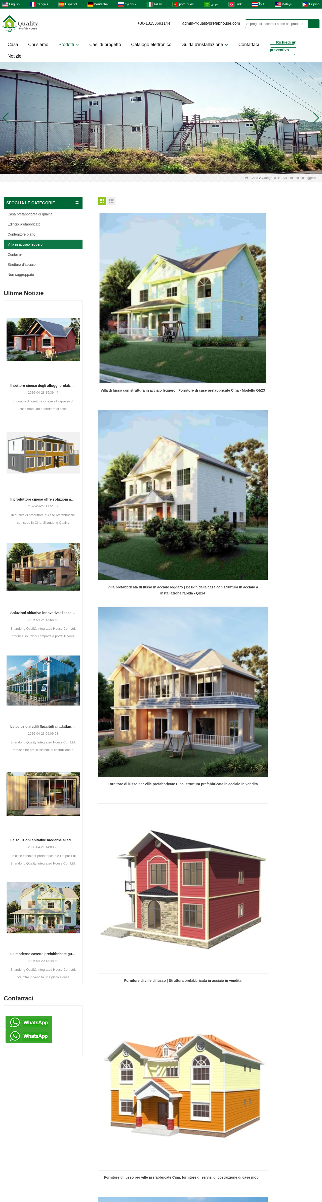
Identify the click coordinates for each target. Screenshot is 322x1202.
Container (15, 254)
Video (146, 1166)
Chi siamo (38, 44)
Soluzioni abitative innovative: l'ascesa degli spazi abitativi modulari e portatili (43, 613)
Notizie (14, 56)
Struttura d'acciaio (22, 264)
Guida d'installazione (204, 44)
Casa (13, 44)
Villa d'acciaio (102, 1129)
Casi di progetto (105, 44)
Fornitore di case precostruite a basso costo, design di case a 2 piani (208, 486)
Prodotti (68, 44)
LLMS (273, 1166)
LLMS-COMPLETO (136, 1177)
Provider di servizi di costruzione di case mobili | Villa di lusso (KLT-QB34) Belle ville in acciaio (283, 582)
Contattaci (248, 44)
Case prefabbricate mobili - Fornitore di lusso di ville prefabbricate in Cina (283, 389)
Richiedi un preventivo (283, 46)
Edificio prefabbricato (24, 224)
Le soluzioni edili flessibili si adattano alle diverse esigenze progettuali (43, 727)
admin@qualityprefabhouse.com (211, 23)
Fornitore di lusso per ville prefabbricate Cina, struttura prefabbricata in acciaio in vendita (283, 293)
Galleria (82, 1166)
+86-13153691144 (153, 23)
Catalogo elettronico (151, 44)
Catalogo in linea (188, 1177)
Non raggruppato (21, 275)
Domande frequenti (187, 1166)
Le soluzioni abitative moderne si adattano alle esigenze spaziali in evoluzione (43, 840)
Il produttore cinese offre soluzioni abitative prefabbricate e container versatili (43, 499)
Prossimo (217, 615)
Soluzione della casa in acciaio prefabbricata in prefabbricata (208, 582)
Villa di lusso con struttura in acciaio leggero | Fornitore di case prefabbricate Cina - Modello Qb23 (132, 293)
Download (115, 1166)
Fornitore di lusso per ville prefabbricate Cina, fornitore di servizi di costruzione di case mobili (208, 389)
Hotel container (104, 1138)
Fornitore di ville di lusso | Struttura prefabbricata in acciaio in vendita (133, 389)
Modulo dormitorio (181, 1146)
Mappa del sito (237, 1166)
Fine (233, 615)
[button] (155, 168)
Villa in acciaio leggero (25, 244)
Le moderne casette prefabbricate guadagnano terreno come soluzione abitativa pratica (43, 954)
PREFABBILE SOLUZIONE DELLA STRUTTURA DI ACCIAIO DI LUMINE (283, 486)
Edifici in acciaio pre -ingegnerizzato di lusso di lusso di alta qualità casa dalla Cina (132, 582)
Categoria (269, 178)
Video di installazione (110, 1146)
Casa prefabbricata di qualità (30, 214)
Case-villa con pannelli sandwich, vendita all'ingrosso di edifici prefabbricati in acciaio (132, 486)
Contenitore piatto (21, 234)
